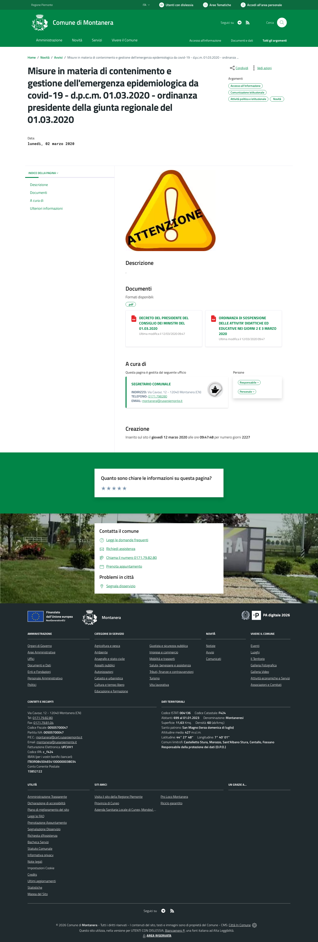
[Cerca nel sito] (282, 22)
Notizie (210, 645)
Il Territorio (258, 658)
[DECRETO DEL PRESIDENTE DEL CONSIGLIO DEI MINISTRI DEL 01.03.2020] (134, 318)
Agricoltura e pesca (107, 645)
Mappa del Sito (38, 894)
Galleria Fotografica (264, 665)
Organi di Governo (40, 645)
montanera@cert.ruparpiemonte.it (59, 737)
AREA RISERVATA (156, 935)
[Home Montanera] (72, 22)
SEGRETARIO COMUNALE (151, 384)
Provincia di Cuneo (107, 803)
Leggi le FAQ (36, 816)
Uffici (31, 658)
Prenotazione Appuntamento (47, 822)
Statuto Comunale (40, 848)
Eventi (255, 645)
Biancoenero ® (175, 930)
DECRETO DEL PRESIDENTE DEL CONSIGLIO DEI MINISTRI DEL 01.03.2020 (164, 323)
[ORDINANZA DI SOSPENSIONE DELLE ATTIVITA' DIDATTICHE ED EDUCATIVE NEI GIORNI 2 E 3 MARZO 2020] (213, 318)
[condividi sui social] (238, 68)
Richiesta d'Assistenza (42, 835)
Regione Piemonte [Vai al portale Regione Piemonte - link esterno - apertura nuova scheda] (42, 5)
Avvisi (58, 57)
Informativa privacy (41, 855)
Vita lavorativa (159, 684)
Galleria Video (260, 671)
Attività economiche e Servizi (270, 678)
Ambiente (101, 652)
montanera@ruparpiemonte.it (162, 400)
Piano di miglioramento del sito (48, 809)
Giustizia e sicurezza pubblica (168, 645)
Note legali (35, 861)
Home (32, 57)
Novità (44, 57)
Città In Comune (240, 925)
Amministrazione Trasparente (47, 796)
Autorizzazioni (104, 671)
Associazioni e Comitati (266, 684)
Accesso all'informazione (205, 40)
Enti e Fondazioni (39, 671)
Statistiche (35, 887)
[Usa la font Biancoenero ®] (176, 5)
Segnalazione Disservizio (44, 829)
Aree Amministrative (41, 652)
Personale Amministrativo (45, 678)
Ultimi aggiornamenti (42, 881)
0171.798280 (157, 396)
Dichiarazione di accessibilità (46, 803)
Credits (32, 874)
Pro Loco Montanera (174, 796)
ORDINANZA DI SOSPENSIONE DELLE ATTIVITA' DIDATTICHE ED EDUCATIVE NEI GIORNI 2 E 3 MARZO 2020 (247, 325)
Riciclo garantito (171, 803)
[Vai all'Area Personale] (261, 5)
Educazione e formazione (111, 691)
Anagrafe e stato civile (110, 658)
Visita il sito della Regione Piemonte (119, 796)
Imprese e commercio (163, 652)
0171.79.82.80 (43, 717)
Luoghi (255, 652)
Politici (32, 684)
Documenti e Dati (39, 665)
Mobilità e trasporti (162, 658)
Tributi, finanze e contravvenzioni (171, 671)
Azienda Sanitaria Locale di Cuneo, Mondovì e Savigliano (132, 809)
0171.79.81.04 (43, 722)
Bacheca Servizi (38, 842)
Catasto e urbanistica (109, 678)
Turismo (154, 678)
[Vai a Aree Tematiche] (217, 5)
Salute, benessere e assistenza (170, 665)
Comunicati (213, 658)
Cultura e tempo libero (109, 684)
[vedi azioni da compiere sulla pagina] (261, 68)
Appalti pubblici (105, 665)
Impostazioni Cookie (41, 868)
